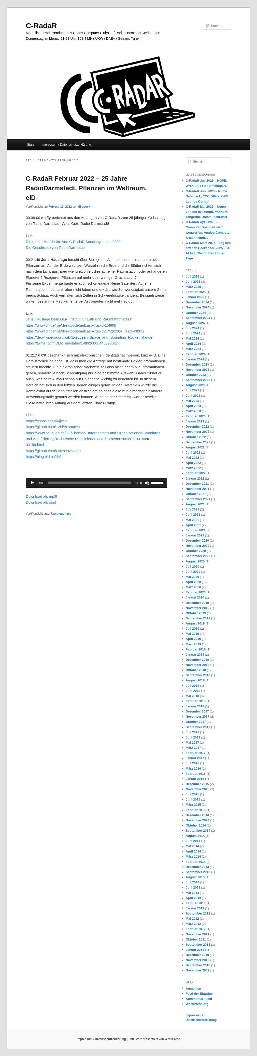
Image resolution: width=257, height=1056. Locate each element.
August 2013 (195, 877)
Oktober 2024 (196, 313)
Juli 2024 (192, 328)
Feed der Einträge (199, 993)
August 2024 (195, 323)
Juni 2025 (193, 281)
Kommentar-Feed (199, 999)
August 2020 (195, 561)
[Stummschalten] (147, 482)
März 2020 (193, 587)
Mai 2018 (192, 696)
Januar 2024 (195, 359)
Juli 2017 (192, 732)
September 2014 (198, 830)
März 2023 (193, 411)
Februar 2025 (196, 292)
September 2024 (198, 318)
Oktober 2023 (196, 375)
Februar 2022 (196, 473)
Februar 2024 (196, 354)
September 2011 (198, 944)
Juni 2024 (193, 333)
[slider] (89, 483)
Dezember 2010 (197, 955)
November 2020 (197, 545)
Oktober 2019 (196, 613)
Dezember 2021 (197, 483)
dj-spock (84, 206)
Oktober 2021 (196, 494)
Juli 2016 (192, 763)
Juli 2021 (192, 509)
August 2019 (195, 623)
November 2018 (197, 665)
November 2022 (197, 431)
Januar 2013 (195, 908)
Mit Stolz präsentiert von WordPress (155, 1039)
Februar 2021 (196, 530)
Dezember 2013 (197, 867)
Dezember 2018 (197, 660)
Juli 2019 (192, 628)
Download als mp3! (41, 496)
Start (30, 144)
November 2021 (197, 489)
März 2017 (193, 748)
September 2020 (198, 556)
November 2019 (197, 608)
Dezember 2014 (197, 815)
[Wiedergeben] (32, 482)
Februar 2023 (196, 416)
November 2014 (197, 820)
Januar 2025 (195, 297)
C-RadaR (41, 26)
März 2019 (193, 644)
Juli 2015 (192, 794)
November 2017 (197, 716)
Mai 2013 (192, 893)
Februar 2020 (196, 592)
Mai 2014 (192, 846)
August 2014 (195, 836)
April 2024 (193, 343)
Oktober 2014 (196, 825)
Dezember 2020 (197, 540)
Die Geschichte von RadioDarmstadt (56, 247)
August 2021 (195, 504)
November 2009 (197, 970)
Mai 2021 (192, 520)
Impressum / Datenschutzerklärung (66, 144)
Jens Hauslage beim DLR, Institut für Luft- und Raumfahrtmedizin (79, 319)
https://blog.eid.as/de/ (43, 457)
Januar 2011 (195, 950)
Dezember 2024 (197, 302)
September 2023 (198, 380)
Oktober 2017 (196, 722)
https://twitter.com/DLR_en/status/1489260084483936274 (73, 343)
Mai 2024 (192, 338)
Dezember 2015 (197, 784)
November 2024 (197, 307)
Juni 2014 (193, 841)
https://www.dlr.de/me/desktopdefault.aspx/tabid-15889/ (71, 325)
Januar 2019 (195, 654)
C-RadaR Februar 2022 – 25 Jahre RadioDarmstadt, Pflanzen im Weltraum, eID (86, 188)
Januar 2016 (195, 779)
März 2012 (193, 924)
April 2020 (193, 582)
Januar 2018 (195, 706)
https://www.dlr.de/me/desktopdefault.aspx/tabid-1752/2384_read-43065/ (85, 331)
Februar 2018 (196, 701)
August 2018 (195, 680)
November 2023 (197, 369)
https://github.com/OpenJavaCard (53, 451)
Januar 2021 (195, 535)
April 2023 (193, 406)
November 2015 (197, 789)
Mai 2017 (192, 742)
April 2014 (193, 851)
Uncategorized (61, 513)
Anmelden (193, 988)
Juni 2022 (193, 452)
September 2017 (198, 727)
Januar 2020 (195, 597)
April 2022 (193, 463)
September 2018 (198, 675)
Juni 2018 (193, 691)
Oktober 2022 (196, 437)
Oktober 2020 (196, 551)
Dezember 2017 (197, 711)
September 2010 (198, 965)
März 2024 (193, 349)
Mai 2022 (192, 457)
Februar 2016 (196, 774)
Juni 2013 (193, 887)
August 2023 (195, 385)
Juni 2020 (193, 571)
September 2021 (198, 499)
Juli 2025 (192, 276)
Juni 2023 (193, 395)
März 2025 (193, 287)
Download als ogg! (41, 502)
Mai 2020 (192, 577)
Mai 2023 (192, 401)
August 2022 (195, 447)
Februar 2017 (196, 753)
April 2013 (193, 898)
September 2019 (198, 618)
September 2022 (198, 442)
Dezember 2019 (197, 603)
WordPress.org (197, 1004)
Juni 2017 (193, 737)
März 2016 (193, 768)
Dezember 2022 (197, 426)
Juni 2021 (193, 514)
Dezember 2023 (197, 364)
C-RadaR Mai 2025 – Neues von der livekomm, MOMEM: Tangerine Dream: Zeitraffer (207, 212)
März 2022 (193, 468)
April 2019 (193, 639)
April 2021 (193, 525)
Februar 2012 (196, 929)
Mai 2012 (192, 918)
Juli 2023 (192, 390)
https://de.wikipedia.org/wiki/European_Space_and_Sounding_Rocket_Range (89, 337)
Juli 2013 (192, 882)
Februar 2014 (196, 862)
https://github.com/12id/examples (53, 427)
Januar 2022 (195, 478)
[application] (96, 483)
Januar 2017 (195, 758)
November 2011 (197, 934)
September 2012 (198, 913)
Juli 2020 (192, 566)
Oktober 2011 (196, 939)
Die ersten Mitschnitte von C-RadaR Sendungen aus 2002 (73, 242)
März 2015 (193, 804)
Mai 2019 (192, 634)
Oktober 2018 (196, 670)
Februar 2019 (196, 649)
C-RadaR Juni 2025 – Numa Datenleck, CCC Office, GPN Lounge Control (207, 196)
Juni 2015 (193, 799)
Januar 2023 (195, 421)
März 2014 (193, 856)
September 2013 (198, 872)
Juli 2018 (192, 685)
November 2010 (197, 960)
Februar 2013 (196, 903)
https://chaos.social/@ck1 (47, 421)
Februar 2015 (196, 810)
